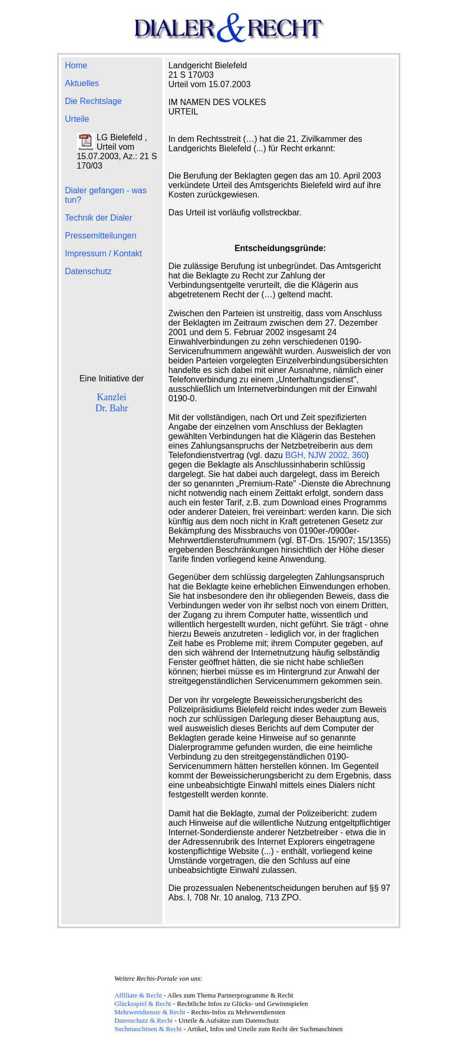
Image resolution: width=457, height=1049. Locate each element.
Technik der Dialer (98, 217)
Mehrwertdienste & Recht (150, 1012)
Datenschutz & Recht (144, 1020)
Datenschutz (88, 271)
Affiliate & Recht (138, 995)
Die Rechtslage (93, 101)
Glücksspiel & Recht (143, 1004)
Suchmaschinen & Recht (148, 1029)
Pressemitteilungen (101, 235)
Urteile (77, 119)
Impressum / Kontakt (103, 253)
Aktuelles (82, 83)
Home (76, 65)
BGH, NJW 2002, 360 (325, 455)
